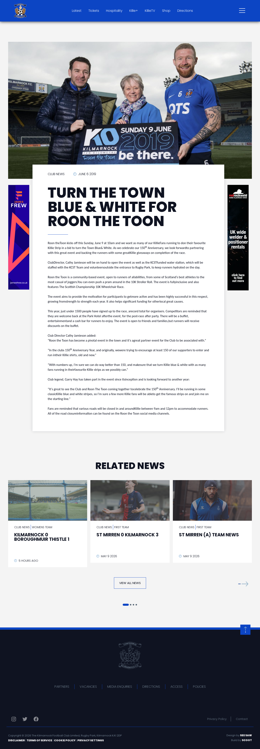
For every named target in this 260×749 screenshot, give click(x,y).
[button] (243, 583)
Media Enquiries (119, 686)
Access (176, 686)
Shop (166, 10)
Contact (242, 719)
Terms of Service (39, 740)
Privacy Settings (90, 740)
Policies (199, 686)
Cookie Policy (65, 740)
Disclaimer (16, 740)
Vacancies (88, 686)
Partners (61, 686)
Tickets (93, 10)
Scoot (247, 740)
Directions (185, 10)
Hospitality (114, 10)
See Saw (246, 735)
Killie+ (133, 10)
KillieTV (150, 10)
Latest (76, 10)
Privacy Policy (217, 719)
